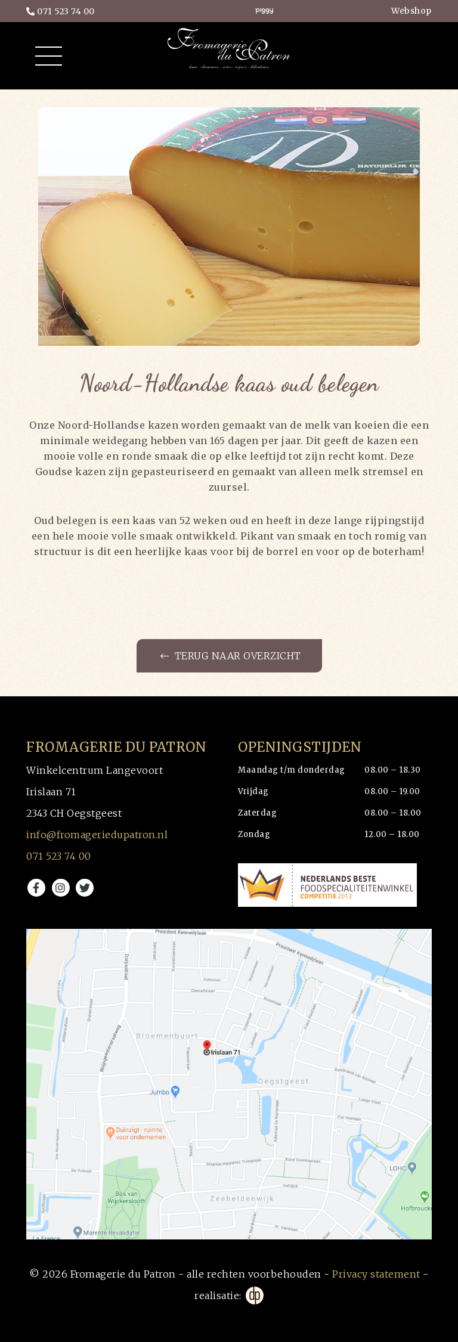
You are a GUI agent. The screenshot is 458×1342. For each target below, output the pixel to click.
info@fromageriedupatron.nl (97, 835)
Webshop (411, 10)
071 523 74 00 (60, 11)
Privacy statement (376, 1274)
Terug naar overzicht (230, 656)
